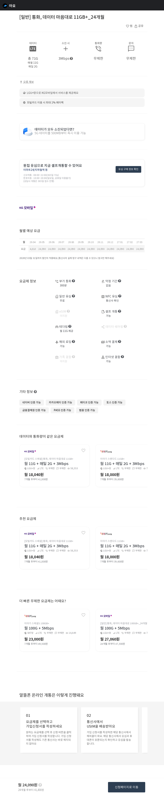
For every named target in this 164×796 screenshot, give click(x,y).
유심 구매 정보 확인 (128, 169)
